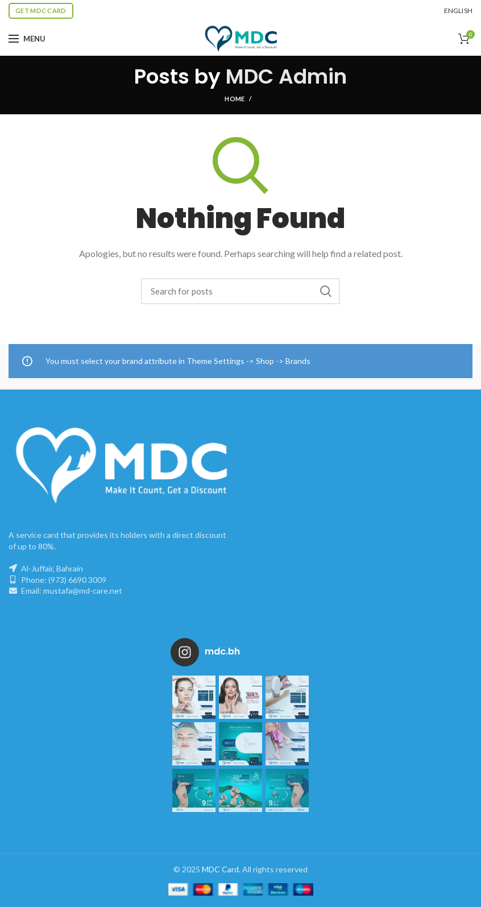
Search (326, 291)
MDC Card (220, 869)
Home (234, 98)
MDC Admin (286, 76)
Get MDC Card (41, 10)
